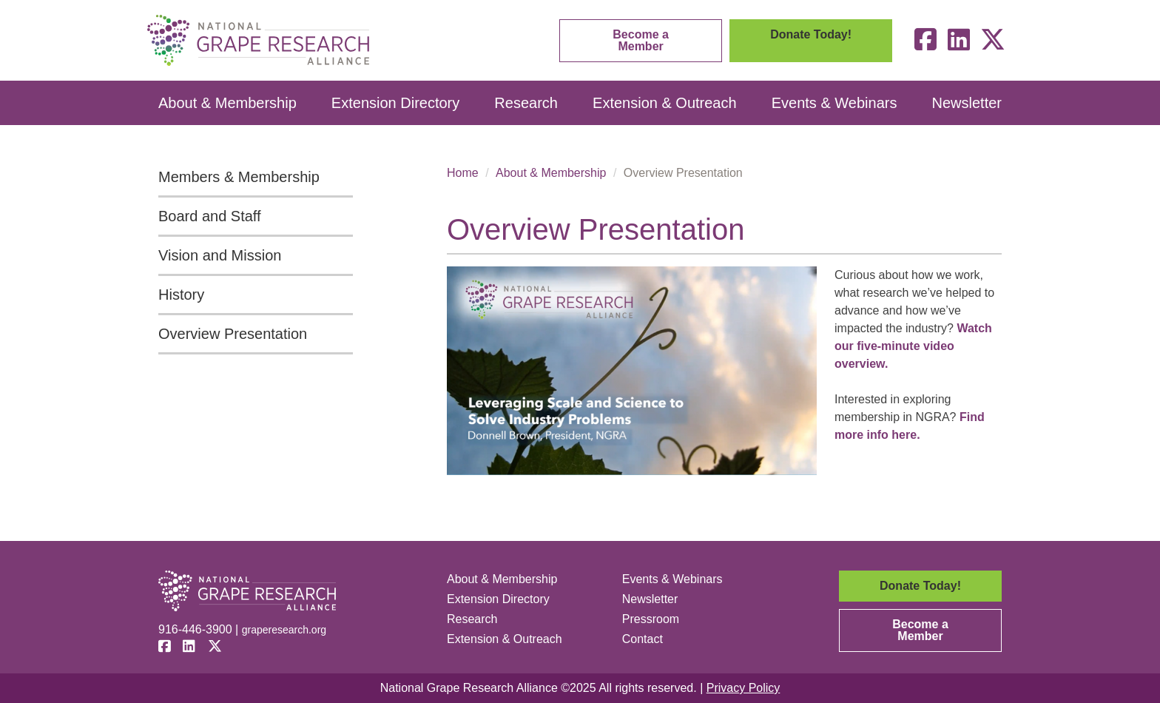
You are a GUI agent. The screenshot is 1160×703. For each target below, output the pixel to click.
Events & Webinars (834, 103)
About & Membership (227, 103)
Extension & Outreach (665, 103)
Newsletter (967, 103)
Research (526, 103)
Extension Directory (395, 103)
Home (463, 172)
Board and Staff (209, 216)
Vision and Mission (219, 255)
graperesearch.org (284, 630)
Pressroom (650, 619)
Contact (642, 639)
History (181, 294)
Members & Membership (239, 177)
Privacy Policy (743, 688)
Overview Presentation (232, 334)
